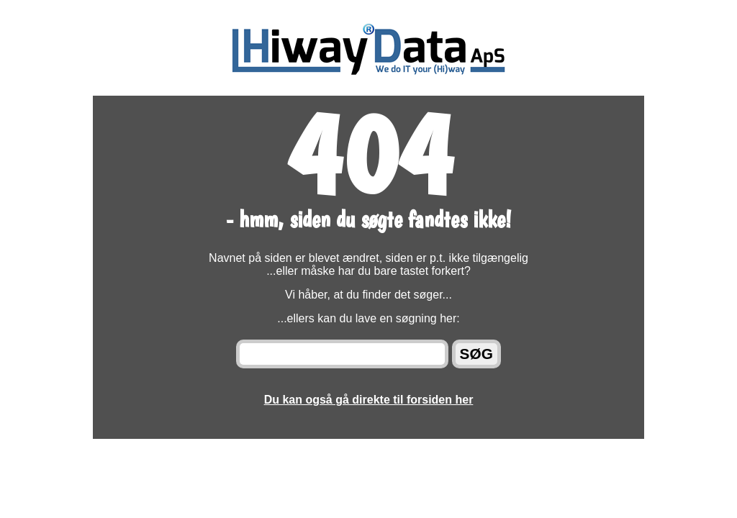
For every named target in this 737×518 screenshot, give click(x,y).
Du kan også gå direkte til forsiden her (369, 400)
